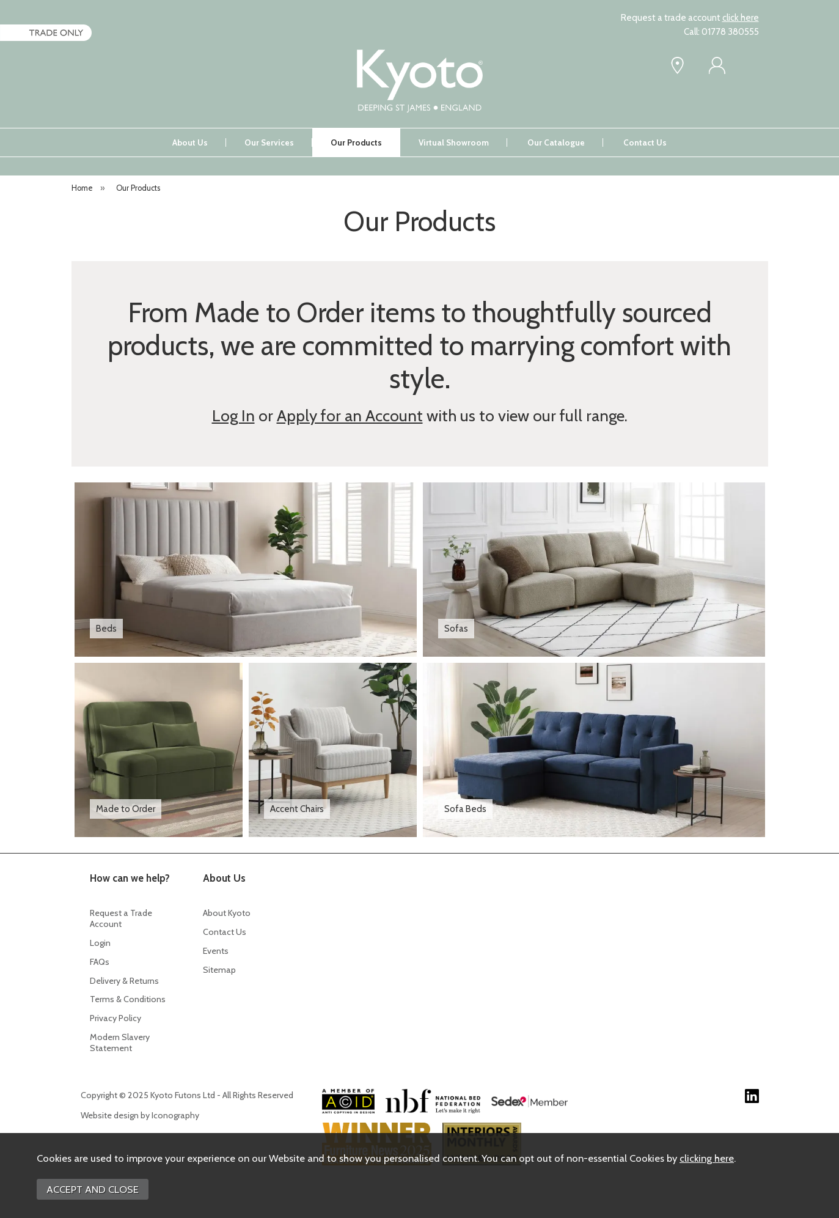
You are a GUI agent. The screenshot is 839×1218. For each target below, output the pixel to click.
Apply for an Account (350, 416)
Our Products (356, 142)
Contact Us (645, 142)
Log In (233, 416)
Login (100, 942)
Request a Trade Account (121, 918)
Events (216, 950)
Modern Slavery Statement (120, 1043)
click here (740, 17)
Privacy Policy (115, 1018)
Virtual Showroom (454, 142)
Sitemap (219, 969)
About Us (190, 142)
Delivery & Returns (124, 980)
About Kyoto (227, 912)
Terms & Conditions (128, 999)
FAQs (99, 961)
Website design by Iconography (140, 1115)
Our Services (269, 142)
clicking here (707, 1158)
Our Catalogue (556, 142)
